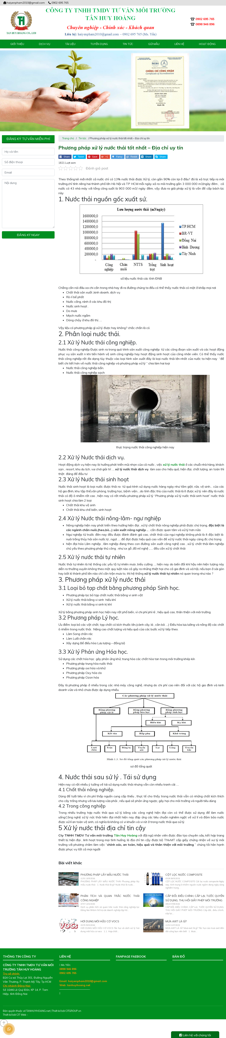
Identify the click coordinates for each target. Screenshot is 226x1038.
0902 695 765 (58, 2)
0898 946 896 (67, 968)
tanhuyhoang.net (78, 984)
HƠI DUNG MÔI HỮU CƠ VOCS (100, 920)
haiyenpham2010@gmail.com (24, 2)
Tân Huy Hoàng (125, 834)
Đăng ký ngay (28, 233)
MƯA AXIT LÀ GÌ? (176, 920)
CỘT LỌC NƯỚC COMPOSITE (183, 873)
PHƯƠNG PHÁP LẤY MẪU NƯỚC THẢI (104, 873)
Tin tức (128, 44)
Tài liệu (70, 44)
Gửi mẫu (153, 44)
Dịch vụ (44, 44)
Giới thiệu (17, 44)
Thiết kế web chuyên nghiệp (45, 1013)
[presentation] (5, 91)
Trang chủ (68, 137)
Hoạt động (207, 44)
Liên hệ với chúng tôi (195, 1035)
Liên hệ (179, 44)
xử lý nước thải (174, 463)
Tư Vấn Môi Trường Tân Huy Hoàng (138, 963)
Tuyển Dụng (99, 44)
